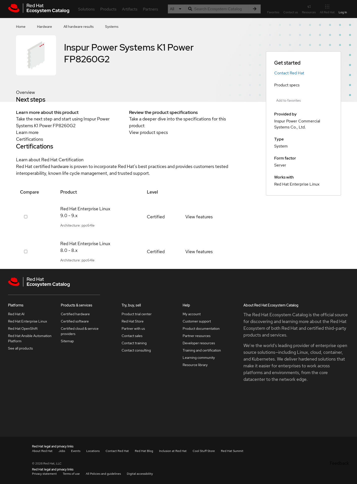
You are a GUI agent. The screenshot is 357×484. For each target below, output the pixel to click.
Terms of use (71, 474)
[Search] (255, 9)
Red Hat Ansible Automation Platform (30, 338)
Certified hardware (75, 314)
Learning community (199, 357)
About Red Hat (42, 451)
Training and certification (202, 350)
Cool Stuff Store (204, 451)
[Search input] (217, 9)
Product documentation (201, 328)
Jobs (62, 451)
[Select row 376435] (25, 251)
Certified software (75, 321)
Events (75, 451)
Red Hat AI (16, 314)
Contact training (134, 343)
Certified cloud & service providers (80, 331)
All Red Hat (327, 9)
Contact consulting (136, 350)
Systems (111, 26)
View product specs (148, 132)
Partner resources (196, 336)
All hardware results (79, 26)
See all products (20, 348)
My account (192, 314)
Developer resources (199, 343)
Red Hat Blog (144, 451)
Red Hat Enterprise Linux (27, 321)
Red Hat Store (133, 321)
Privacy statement (44, 474)
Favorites (273, 12)
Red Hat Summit (232, 451)
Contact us (290, 12)
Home (21, 26)
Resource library (195, 365)
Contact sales (132, 336)
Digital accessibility (140, 474)
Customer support (197, 321)
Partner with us (133, 328)
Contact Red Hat (289, 73)
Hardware (44, 26)
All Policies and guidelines (103, 474)
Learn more (27, 132)
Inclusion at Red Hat (173, 451)
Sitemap (67, 341)
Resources (309, 9)
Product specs (286, 85)
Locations (93, 451)
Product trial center (137, 314)
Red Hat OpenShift (23, 328)
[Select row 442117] (25, 216)
